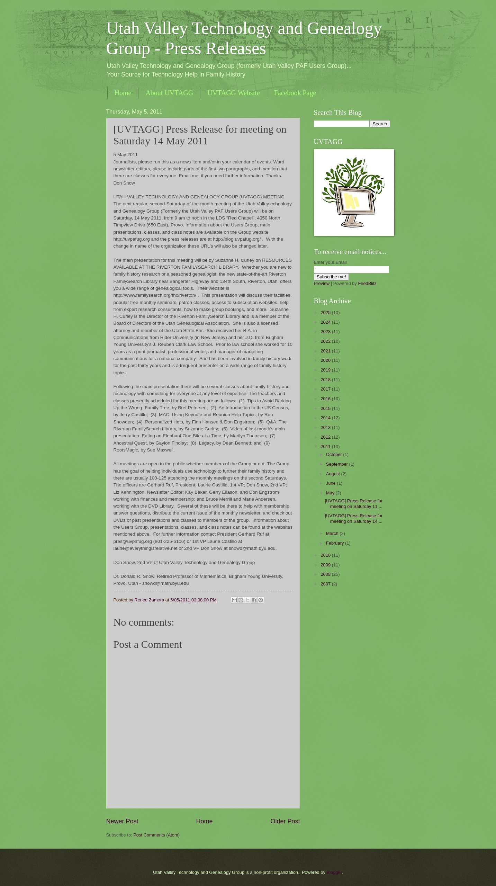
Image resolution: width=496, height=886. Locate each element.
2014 (326, 417)
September (337, 464)
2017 (326, 389)
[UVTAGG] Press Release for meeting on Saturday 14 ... (353, 518)
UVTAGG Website (233, 93)
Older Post (285, 821)
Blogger (334, 872)
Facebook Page (295, 93)
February (335, 543)
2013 (326, 427)
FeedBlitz (367, 283)
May (331, 492)
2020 (326, 360)
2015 (326, 408)
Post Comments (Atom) (156, 835)
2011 (326, 446)
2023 (326, 331)
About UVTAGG (169, 93)
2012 (326, 437)
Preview (322, 283)
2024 (326, 322)
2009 (326, 564)
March (333, 533)
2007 (326, 584)
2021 (326, 350)
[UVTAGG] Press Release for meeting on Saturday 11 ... (353, 503)
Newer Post (122, 821)
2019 (326, 370)
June (331, 483)
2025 (326, 312)
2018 (326, 379)
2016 (326, 398)
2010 (326, 555)
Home (123, 93)
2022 (326, 341)
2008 (326, 574)
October (334, 454)
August (333, 473)
